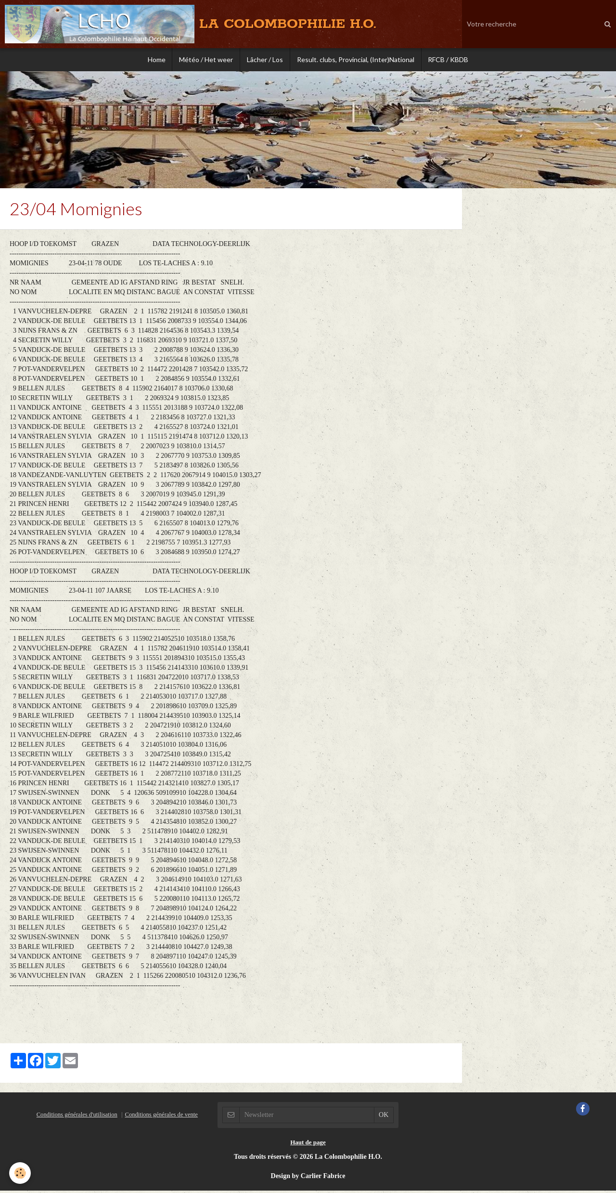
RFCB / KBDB (450, 60)
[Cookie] (20, 1173)
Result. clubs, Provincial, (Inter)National (356, 60)
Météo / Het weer (205, 60)
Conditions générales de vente (161, 1117)
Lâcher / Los (265, 60)
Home (154, 60)
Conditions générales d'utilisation (77, 1117)
